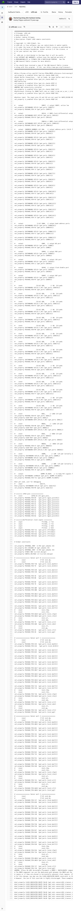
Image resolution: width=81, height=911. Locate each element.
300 (10, 630)
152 (10, 333)
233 (10, 495)
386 (10, 802)
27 (10, 83)
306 (10, 642)
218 (10, 465)
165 (10, 359)
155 (10, 339)
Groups (16, 2)
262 (10, 554)
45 (10, 119)
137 (10, 303)
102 (10, 233)
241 (10, 512)
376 (10, 782)
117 (10, 263)
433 (10, 896)
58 (10, 145)
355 (10, 740)
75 (10, 179)
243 (10, 516)
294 (10, 618)
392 (10, 814)
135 (10, 299)
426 (10, 882)
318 (10, 666)
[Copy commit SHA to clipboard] (69, 19)
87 (10, 203)
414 (10, 858)
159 (10, 347)
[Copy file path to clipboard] (24, 27)
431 (10, 892)
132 (10, 293)
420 (10, 870)
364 (10, 758)
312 (10, 654)
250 (10, 530)
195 (10, 419)
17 (10, 63)
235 (10, 500)
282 (10, 594)
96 (10, 221)
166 (10, 361)
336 (10, 702)
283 (10, 596)
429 (10, 888)
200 (10, 429)
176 (10, 381)
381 (10, 792)
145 (10, 319)
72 (10, 173)
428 (10, 886)
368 (10, 766)
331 (10, 692)
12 (10, 53)
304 (10, 638)
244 (10, 518)
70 (10, 169)
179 (10, 387)
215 (10, 459)
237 (10, 504)
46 (10, 121)
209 (10, 447)
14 (10, 57)
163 (10, 355)
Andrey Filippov (19, 20)
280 (10, 590)
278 (10, 586)
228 (10, 485)
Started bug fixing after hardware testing (27, 18)
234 (10, 497)
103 (10, 235)
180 (10, 389)
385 (10, 800)
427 (10, 884)
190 (10, 409)
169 (10, 367)
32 (10, 93)
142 (10, 313)
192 (10, 413)
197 (10, 423)
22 (10, 73)
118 (10, 265)
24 (10, 77)
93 (10, 215)
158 (10, 345)
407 (10, 844)
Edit (61, 27)
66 (10, 161)
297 (10, 624)
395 (10, 820)
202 (10, 433)
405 (10, 840)
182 (10, 393)
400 (10, 830)
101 (10, 231)
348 (10, 726)
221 (10, 471)
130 (10, 289)
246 (10, 522)
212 (10, 453)
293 (10, 616)
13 (10, 55)
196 (10, 421)
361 (10, 752)
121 (10, 271)
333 (10, 696)
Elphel (9, 6)
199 (10, 427)
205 (10, 439)
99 (10, 227)
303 (10, 636)
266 (10, 562)
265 (10, 560)
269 (10, 568)
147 (10, 323)
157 (10, 343)
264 (10, 558)
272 (10, 574)
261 (10, 552)
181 (10, 391)
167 (10, 363)
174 (10, 377)
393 (10, 816)
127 (10, 283)
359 (10, 748)
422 (10, 874)
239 (10, 508)
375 (10, 780)
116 (10, 261)
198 (10, 425)
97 (10, 223)
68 (10, 165)
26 (10, 81)
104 (10, 237)
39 (10, 107)
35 (10, 99)
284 (10, 598)
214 (10, 457)
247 (10, 524)
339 (10, 708)
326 (10, 682)
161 (10, 351)
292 (10, 614)
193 (10, 415)
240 (10, 510)
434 (10, 898)
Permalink (68, 12)
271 (10, 572)
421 (10, 872)
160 (10, 349)
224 (10, 477)
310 (10, 650)
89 (10, 207)
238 (10, 506)
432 (10, 894)
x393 (27, 12)
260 (10, 550)
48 (10, 125)
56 (10, 141)
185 (10, 399)
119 (10, 267)
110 (10, 249)
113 (10, 255)
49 (10, 127)
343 (10, 716)
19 (10, 67)
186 (10, 401)
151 (10, 331)
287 (10, 604)
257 (10, 544)
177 (10, 383)
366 (10, 762)
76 (10, 181)
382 (10, 794)
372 (10, 774)
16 (10, 61)
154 (10, 337)
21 (10, 71)
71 (10, 171)
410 (10, 850)
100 (10, 229)
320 (10, 670)
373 (10, 776)
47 (10, 123)
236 (10, 502)
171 (10, 371)
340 (10, 710)
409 (10, 848)
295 (10, 620)
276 (10, 582)
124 (10, 277)
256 (10, 542)
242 (10, 514)
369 (10, 768)
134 (10, 297)
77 (10, 183)
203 (10, 435)
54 (10, 137)
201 (10, 431)
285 (10, 600)
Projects (9, 2)
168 (10, 365)
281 (10, 592)
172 (10, 373)
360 (10, 750)
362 (10, 754)
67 (10, 163)
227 (10, 483)
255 (10, 540)
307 (10, 644)
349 (10, 728)
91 (10, 211)
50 (10, 129)
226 (10, 481)
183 (10, 395)
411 (10, 852)
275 (10, 580)
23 (10, 75)
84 (10, 197)
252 (10, 534)
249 (10, 528)
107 (10, 243)
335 (10, 700)
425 (10, 880)
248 (10, 526)
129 (10, 287)
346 (10, 722)
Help (29, 2)
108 (10, 245)
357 (10, 744)
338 (10, 706)
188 (10, 405)
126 (10, 281)
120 (10, 269)
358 (10, 746)
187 (10, 403)
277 (10, 584)
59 (10, 147)
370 (10, 770)
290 (10, 610)
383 (10, 796)
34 (10, 97)
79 (10, 187)
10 (10, 49)
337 (10, 704)
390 (10, 810)
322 (10, 674)
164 (10, 357)
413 (10, 856)
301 (10, 632)
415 (10, 860)
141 (10, 311)
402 (10, 834)
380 (10, 790)
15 (10, 59)
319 (10, 668)
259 (10, 548)
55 (10, 139)
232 (10, 493)
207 (10, 443)
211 (10, 451)
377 (10, 784)
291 (10, 612)
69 (10, 167)
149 (10, 327)
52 (10, 133)
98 (10, 225)
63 (10, 155)
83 (10, 195)
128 (10, 285)
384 (10, 798)
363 (10, 756)
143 (10, 315)
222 (10, 473)
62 (10, 153)
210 (10, 449)
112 (10, 253)
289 (10, 608)
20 (10, 69)
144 (10, 317)
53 (10, 135)
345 (10, 720)
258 (10, 546)
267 (10, 564)
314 (10, 658)
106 (10, 241)
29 (10, 87)
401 (10, 832)
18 (10, 65)
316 (10, 662)
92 (10, 213)
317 (10, 664)
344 (10, 718)
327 (10, 684)
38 (10, 105)
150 (10, 329)
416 (10, 862)
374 (10, 778)
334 (10, 698)
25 (10, 79)
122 (10, 273)
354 (10, 738)
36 (10, 101)
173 (10, 375)
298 (10, 626)
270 (10, 570)
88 (10, 205)
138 (10, 305)
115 (10, 259)
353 (10, 736)
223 (10, 475)
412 (10, 854)
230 (10, 489)
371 (10, 772)
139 (10, 307)
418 (10, 866)
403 (10, 836)
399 (10, 828)
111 (10, 251)
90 (10, 209)
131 (10, 291)
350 (10, 730)
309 (10, 648)
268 (10, 566)
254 (10, 538)
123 (10, 275)
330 (10, 690)
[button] (2, 908)
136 (10, 301)
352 (10, 734)
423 (10, 876)
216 (10, 461)
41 (10, 111)
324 (10, 678)
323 (10, 676)
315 (10, 660)
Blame (54, 12)
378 (10, 786)
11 (10, 51)
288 (10, 606)
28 (10, 85)
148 (10, 325)
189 (10, 407)
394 (10, 818)
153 (10, 335)
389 (10, 808)
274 (10, 578)
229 (10, 487)
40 (10, 109)
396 (10, 822)
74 (10, 177)
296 (10, 622)
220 (10, 469)
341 (10, 712)
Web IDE (67, 27)
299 (10, 628)
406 (10, 842)
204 (10, 437)
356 (10, 742)
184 (10, 397)
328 (10, 686)
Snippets (22, 2)
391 (10, 812)
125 (10, 279)
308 (10, 646)
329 (10, 688)
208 (10, 445)
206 (10, 441)
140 (10, 309)
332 (10, 694)
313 (10, 656)
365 (10, 760)
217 (10, 463)
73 (10, 175)
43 (10, 115)
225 (10, 479)
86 (10, 201)
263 (10, 556)
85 (10, 199)
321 (10, 672)
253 (10, 536)
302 (10, 634)
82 (10, 193)
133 (10, 295)
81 (10, 191)
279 (10, 588)
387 (10, 804)
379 (10, 788)
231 (10, 491)
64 (10, 157)
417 (10, 864)
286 (10, 602)
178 (10, 385)
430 (10, 890)
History (60, 12)
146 (10, 321)
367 (10, 764)
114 (10, 257)
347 (10, 724)
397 (10, 824)
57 (10, 143)
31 (10, 91)
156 (10, 341)
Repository (22, 6)
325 (10, 680)
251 (10, 532)
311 (10, 652)
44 (10, 117)
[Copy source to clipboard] (49, 27)
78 (10, 185)
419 (10, 868)
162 (10, 353)
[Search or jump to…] (55, 2)
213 (10, 455)
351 (10, 732)
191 (10, 411)
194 (10, 417)
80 (10, 189)
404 (10, 838)
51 (10, 131)
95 (10, 219)
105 (10, 239)
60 (10, 149)
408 (10, 846)
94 (10, 217)
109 (10, 247)
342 (10, 714)
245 (10, 520)
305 (10, 640)
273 (10, 576)
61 (10, 151)
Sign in (75, 2)
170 (10, 369)
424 (10, 878)
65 (10, 159)
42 (10, 113)
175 (10, 379)
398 (10, 826)
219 (10, 467)
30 (10, 89)
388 (10, 806)
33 (10, 95)
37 (10, 103)
